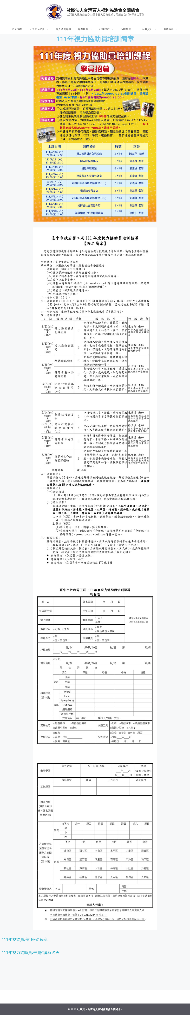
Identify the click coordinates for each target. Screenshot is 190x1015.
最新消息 (17, 29)
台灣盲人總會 (40, 29)
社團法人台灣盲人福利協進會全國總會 (103, 10)
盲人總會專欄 (63, 29)
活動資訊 (151, 29)
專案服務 (87, 29)
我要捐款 (108, 29)
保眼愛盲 (130, 29)
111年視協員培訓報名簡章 (25, 939)
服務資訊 (172, 29)
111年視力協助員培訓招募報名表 (31, 952)
